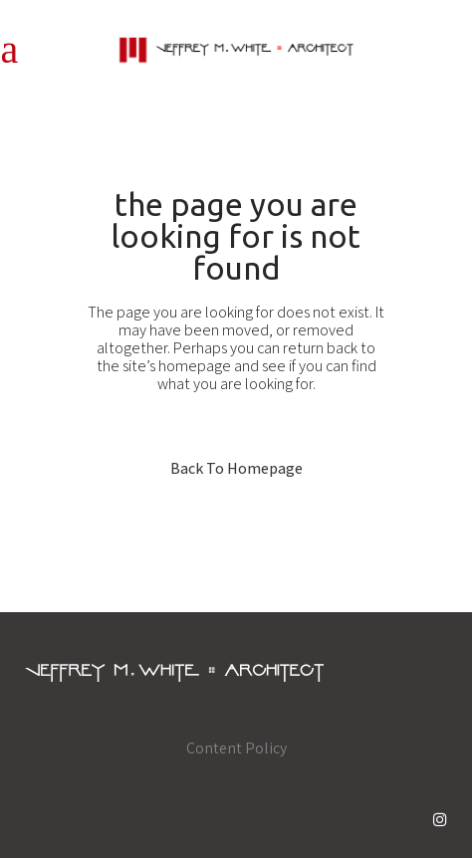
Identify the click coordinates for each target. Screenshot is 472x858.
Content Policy (236, 748)
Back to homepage (236, 468)
